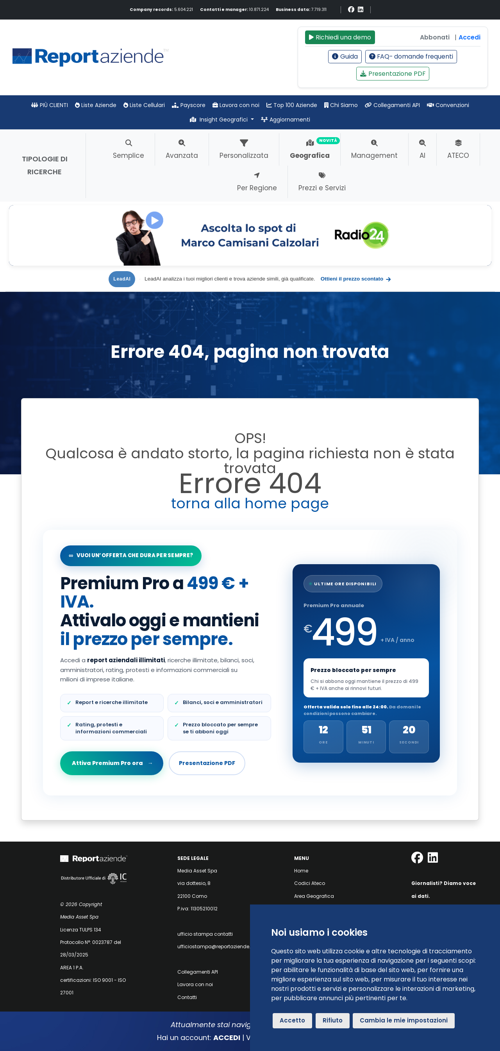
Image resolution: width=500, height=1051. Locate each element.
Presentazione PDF (392, 73)
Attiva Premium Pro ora (112, 763)
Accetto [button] (292, 1020)
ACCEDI (226, 1037)
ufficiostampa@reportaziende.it (215, 946)
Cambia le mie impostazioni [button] (404, 1020)
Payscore (188, 105)
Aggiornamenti (285, 119)
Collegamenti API (392, 105)
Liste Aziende (95, 105)
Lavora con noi (235, 105)
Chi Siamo (341, 105)
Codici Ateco (309, 883)
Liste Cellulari (144, 105)
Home (301, 870)
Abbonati (435, 37)
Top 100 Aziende (291, 105)
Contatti (187, 997)
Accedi (469, 37)
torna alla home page (250, 503)
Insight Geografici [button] (219, 119)
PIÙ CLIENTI (49, 105)
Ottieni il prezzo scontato (356, 279)
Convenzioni (448, 105)
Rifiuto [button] (333, 1020)
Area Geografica (314, 896)
